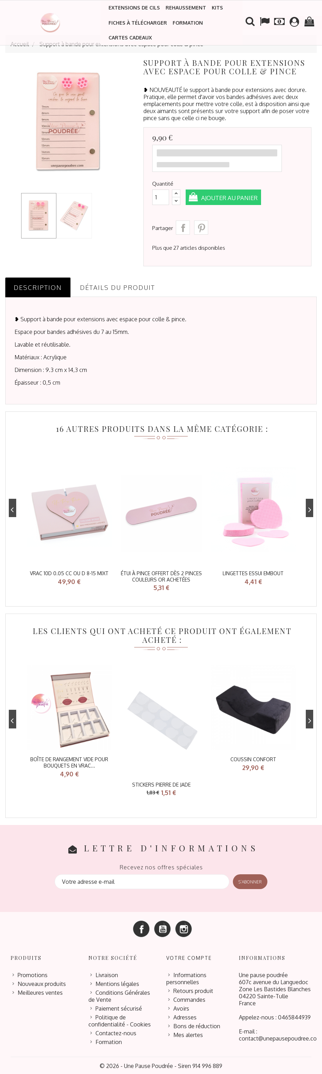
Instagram (183, 928)
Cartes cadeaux (130, 38)
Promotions (33, 973)
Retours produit (193, 989)
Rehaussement (186, 8)
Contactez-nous (115, 1032)
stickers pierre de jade (161, 784)
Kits (217, 8)
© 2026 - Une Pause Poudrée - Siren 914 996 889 (161, 1064)
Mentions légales (117, 982)
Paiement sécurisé (118, 1007)
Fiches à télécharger (138, 23)
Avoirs (181, 1007)
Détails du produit (117, 287)
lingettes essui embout (253, 573)
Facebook (141, 928)
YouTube (162, 928)
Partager (183, 227)
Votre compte (189, 957)
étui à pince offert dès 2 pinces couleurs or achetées (161, 576)
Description (38, 287)
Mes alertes (188, 1033)
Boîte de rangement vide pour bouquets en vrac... (69, 762)
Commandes (189, 998)
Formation (188, 23)
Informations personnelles (186, 977)
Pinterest (201, 227)
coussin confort (253, 759)
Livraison (106, 973)
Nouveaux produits (42, 982)
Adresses (185, 1016)
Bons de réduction (196, 1025)
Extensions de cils (134, 8)
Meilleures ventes (40, 991)
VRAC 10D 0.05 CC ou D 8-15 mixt (69, 573)
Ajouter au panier (232, 197)
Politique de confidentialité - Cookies (119, 1020)
